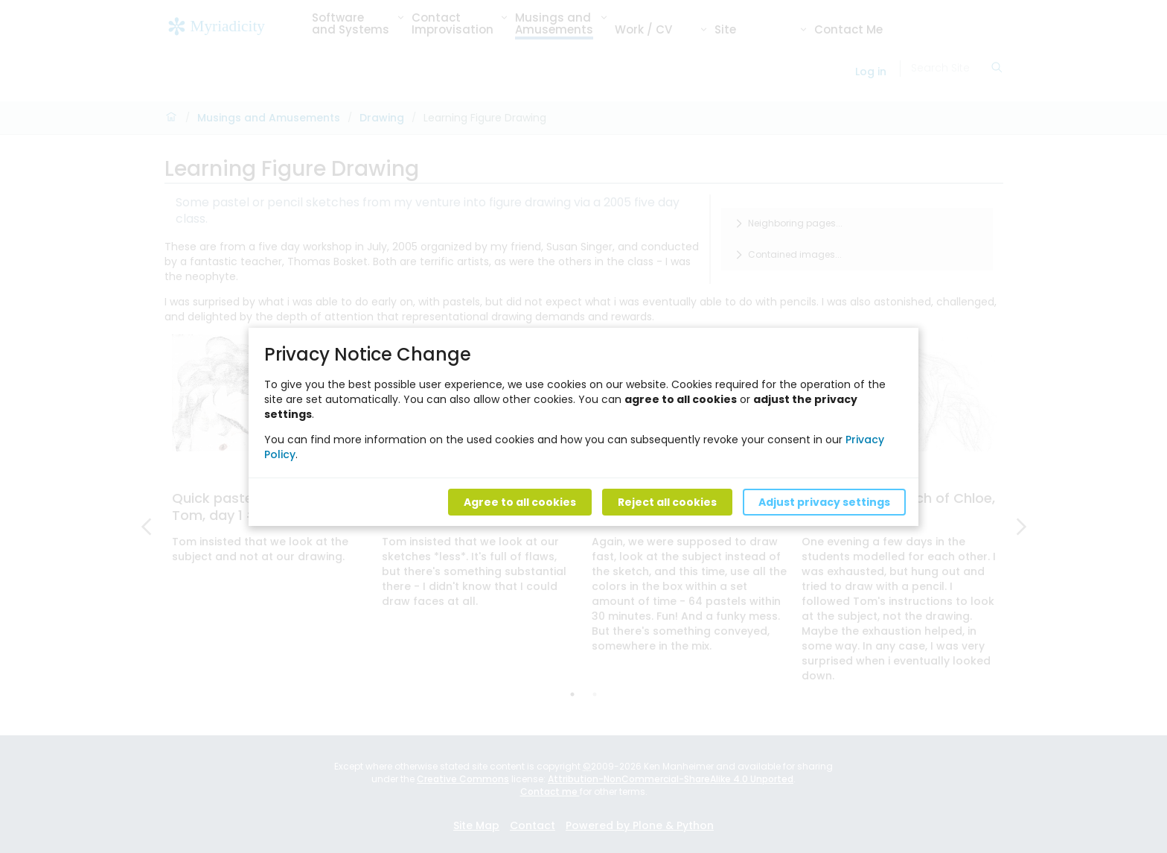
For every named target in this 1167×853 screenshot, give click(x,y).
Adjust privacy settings (824, 501)
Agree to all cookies (520, 501)
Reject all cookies (667, 501)
